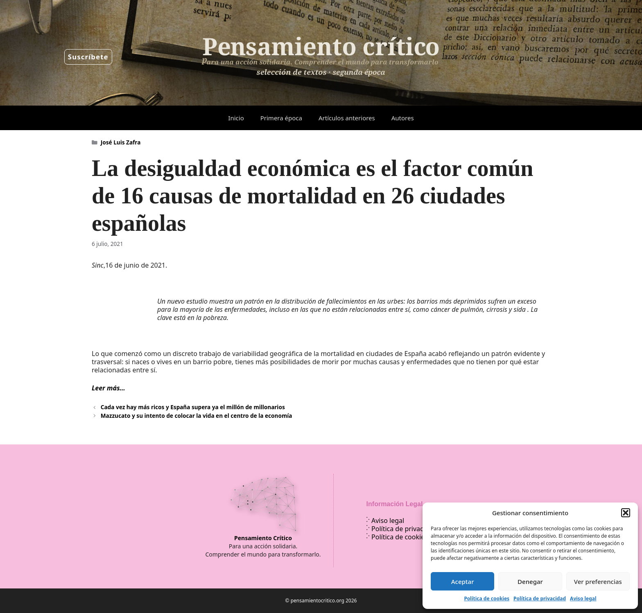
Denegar (530, 581)
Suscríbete (88, 56)
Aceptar (462, 581)
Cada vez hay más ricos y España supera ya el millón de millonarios (193, 407)
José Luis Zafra (121, 142)
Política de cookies (486, 598)
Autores (402, 118)
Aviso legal (583, 598)
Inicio (236, 118)
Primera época (281, 118)
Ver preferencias (598, 581)
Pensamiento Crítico (263, 538)
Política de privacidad (539, 598)
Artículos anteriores (347, 118)
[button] (626, 513)
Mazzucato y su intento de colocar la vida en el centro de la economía (196, 415)
